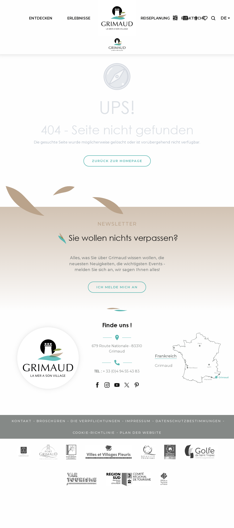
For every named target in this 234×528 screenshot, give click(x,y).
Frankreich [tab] (166, 356)
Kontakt (22, 421)
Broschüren (51, 421)
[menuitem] (41, 18)
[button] (213, 18)
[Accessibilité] (196, 18)
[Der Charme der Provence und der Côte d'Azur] (117, 45)
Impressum (138, 421)
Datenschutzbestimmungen (188, 421)
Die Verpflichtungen (95, 421)
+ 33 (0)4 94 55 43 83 (117, 371)
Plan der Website (141, 433)
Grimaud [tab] (163, 365)
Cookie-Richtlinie (94, 433)
